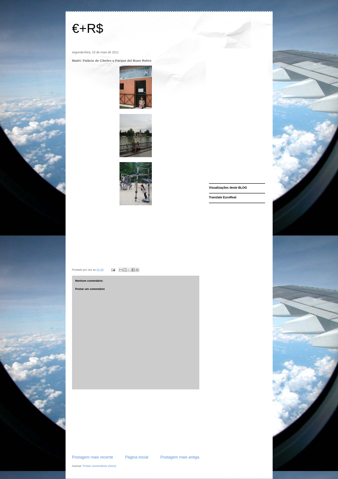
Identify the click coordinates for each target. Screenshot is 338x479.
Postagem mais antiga (179, 457)
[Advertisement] (135, 422)
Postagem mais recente (92, 457)
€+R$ (87, 28)
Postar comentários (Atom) (99, 466)
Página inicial (136, 457)
